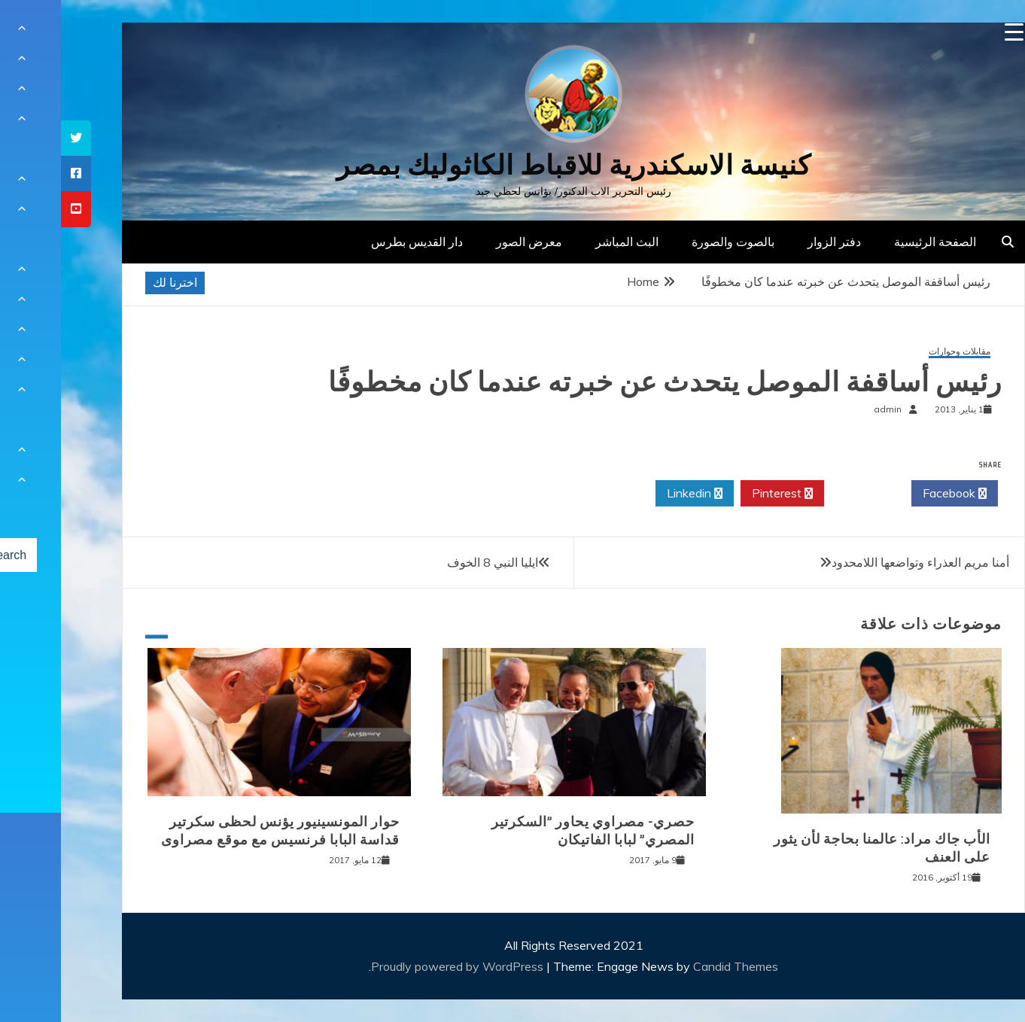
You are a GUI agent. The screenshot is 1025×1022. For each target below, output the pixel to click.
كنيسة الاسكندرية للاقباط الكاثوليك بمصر (512, 165)
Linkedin (634, 493)
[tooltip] (15, 138)
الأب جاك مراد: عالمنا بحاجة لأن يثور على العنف (821, 848)
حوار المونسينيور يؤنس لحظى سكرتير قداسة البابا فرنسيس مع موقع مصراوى (219, 830)
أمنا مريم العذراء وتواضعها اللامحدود (859, 562)
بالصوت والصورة (672, 241)
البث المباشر (566, 241)
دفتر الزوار (773, 241)
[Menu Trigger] (953, 32)
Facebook (894, 493)
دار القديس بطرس (356, 241)
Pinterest (721, 493)
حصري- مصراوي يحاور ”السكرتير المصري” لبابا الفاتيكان (532, 830)
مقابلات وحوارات (898, 352)
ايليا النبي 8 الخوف (431, 562)
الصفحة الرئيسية (874, 241)
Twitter (806, 493)
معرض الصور (468, 241)
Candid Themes (674, 966)
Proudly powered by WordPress (397, 966)
